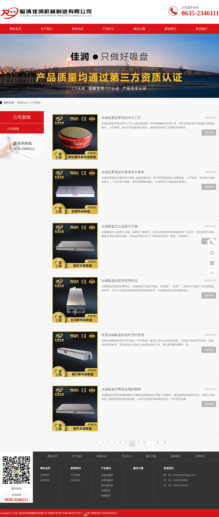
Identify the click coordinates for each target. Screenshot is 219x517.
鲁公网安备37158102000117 (102, 513)
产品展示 (106, 468)
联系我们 (202, 28)
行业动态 (75, 480)
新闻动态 (77, 28)
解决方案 (139, 28)
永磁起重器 (107, 475)
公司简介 (45, 475)
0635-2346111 (212, 243)
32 (165, 442)
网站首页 (15, 28)
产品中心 (108, 28)
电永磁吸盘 (107, 485)
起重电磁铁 (107, 480)
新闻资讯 (76, 468)
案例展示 (170, 28)
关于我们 (46, 28)
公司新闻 (35, 102)
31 (158, 442)
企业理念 (45, 480)
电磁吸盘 (106, 495)
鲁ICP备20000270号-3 (70, 513)
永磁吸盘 (106, 490)
